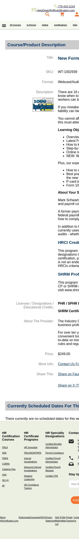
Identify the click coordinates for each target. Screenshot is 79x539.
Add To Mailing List (58, 520)
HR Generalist (30, 447)
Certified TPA (52, 476)
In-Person (31, 25)
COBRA (6, 464)
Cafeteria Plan (9, 469)
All (3, 486)
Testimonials (24, 517)
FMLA (5, 447)
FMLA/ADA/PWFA (32, 453)
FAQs (42, 517)
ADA (4, 453)
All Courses (15, 25)
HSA (4, 475)
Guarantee (35, 517)
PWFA (5, 458)
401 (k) (5, 480)
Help (75, 25)
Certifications (60, 25)
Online (45, 25)
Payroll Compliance (55, 453)
